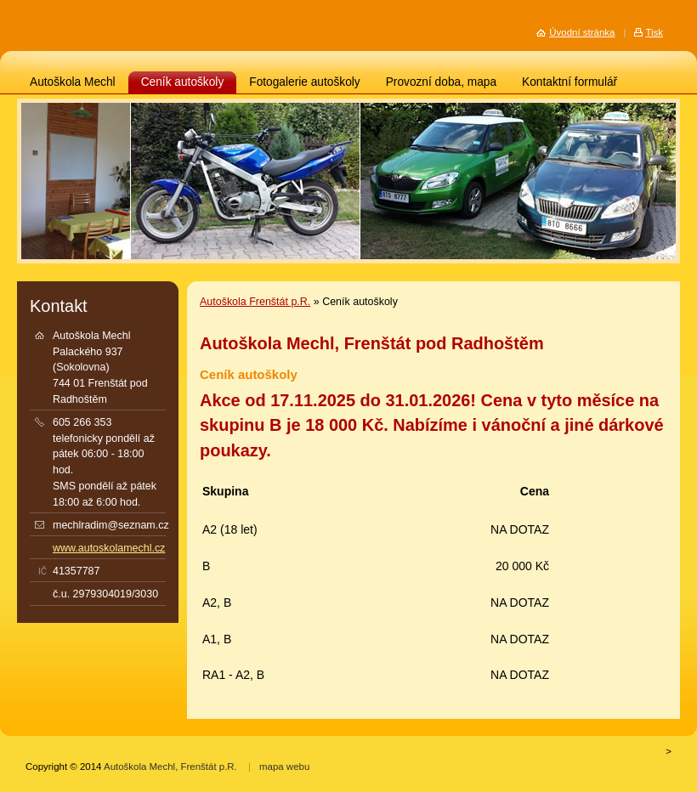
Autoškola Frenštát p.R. (255, 302)
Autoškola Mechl (73, 82)
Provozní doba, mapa (441, 82)
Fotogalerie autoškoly (304, 82)
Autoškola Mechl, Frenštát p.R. (170, 766)
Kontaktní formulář (569, 82)
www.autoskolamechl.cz (109, 548)
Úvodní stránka (582, 32)
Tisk (654, 32)
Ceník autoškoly (182, 82)
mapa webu (284, 766)
